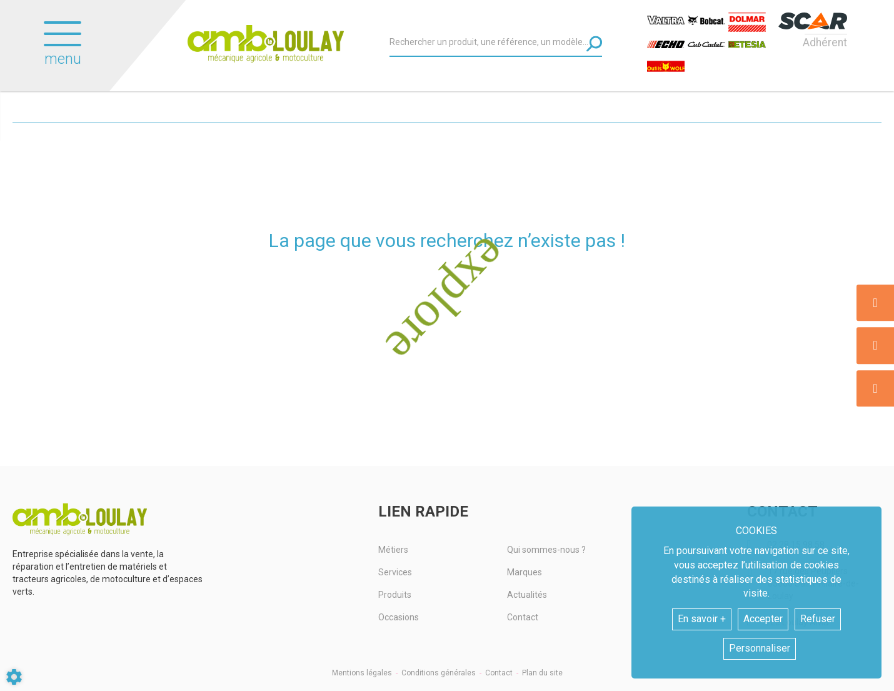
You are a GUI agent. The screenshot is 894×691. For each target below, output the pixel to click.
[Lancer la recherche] (594, 43)
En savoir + (702, 619)
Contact (522, 617)
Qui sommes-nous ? (546, 550)
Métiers (393, 550)
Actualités (527, 595)
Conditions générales (438, 672)
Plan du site (542, 672)
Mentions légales (362, 672)
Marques (524, 572)
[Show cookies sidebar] (14, 677)
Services (395, 572)
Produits (394, 595)
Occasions (398, 617)
